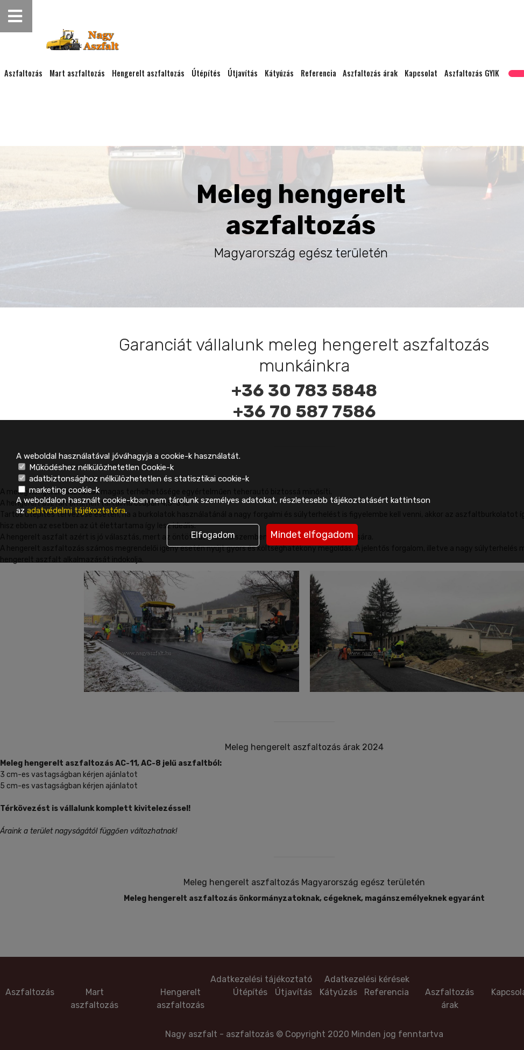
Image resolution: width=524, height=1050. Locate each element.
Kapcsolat (421, 73)
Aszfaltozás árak (370, 73)
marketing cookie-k (59, 490)
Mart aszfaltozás (77, 73)
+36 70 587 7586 (304, 411)
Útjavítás (243, 73)
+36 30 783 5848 (304, 390)
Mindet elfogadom (311, 535)
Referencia (318, 73)
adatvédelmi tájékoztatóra (76, 510)
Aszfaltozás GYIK (471, 73)
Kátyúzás (279, 73)
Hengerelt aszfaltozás (148, 73)
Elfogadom (213, 535)
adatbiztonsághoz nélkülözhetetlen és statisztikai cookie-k (133, 479)
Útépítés (206, 73)
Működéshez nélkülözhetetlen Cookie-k (96, 467)
